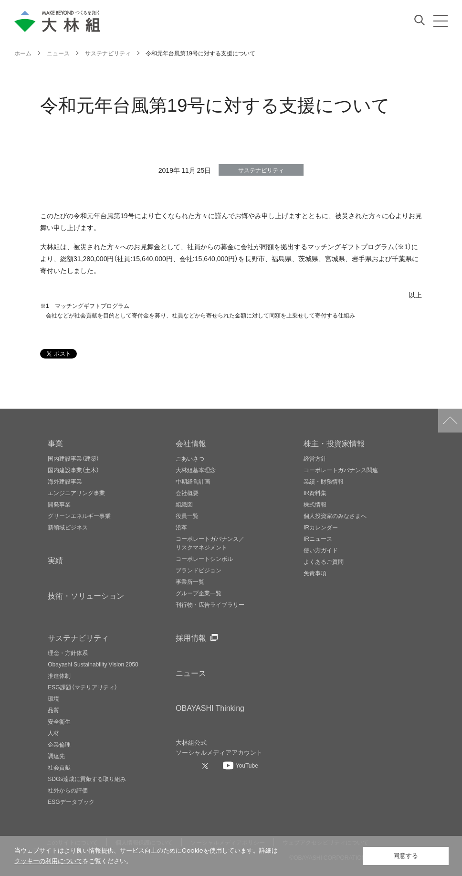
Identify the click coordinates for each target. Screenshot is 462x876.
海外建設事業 (65, 481)
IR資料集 (315, 492)
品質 (53, 710)
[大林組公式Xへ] (206, 765)
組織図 (184, 504)
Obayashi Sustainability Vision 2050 (93, 664)
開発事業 (59, 504)
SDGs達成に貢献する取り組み (87, 778)
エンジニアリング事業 (76, 492)
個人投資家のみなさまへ (335, 515)
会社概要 (187, 492)
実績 (55, 560)
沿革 (181, 527)
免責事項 (315, 573)
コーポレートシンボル (204, 558)
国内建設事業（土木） (73, 469)
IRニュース (318, 538)
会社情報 (191, 443)
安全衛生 (59, 721)
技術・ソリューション (86, 595)
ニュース (191, 672)
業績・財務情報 (324, 481)
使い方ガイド (321, 550)
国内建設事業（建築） (73, 458)
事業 (55, 443)
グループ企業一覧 (198, 593)
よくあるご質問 (324, 561)
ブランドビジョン (198, 570)
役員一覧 (187, 515)
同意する (405, 855)
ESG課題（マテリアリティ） (82, 687)
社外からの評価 (68, 790)
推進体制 (59, 675)
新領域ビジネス (68, 527)
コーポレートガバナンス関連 (341, 469)
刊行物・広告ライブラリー (210, 604)
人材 (53, 732)
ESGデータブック (71, 801)
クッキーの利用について (48, 860)
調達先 (56, 755)
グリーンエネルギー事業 (79, 515)
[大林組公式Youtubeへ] (240, 765)
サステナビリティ (78, 637)
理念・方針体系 (68, 652)
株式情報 (315, 504)
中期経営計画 (193, 481)
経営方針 (315, 458)
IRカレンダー (321, 527)
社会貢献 (59, 767)
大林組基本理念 (196, 469)
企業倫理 (59, 744)
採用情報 (191, 637)
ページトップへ (450, 421)
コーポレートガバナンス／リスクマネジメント (210, 542)
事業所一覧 (190, 581)
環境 (53, 698)
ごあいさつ (190, 458)
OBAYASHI (210, 707)
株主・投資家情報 (334, 443)
